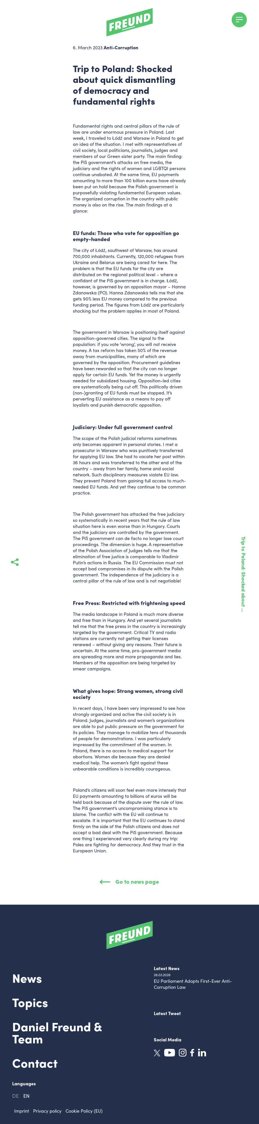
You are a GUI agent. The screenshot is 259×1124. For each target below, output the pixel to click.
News (27, 977)
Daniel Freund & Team (57, 1032)
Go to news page (129, 881)
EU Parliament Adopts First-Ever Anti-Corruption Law (193, 984)
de (15, 1095)
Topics (30, 1002)
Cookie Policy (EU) (84, 1111)
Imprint (21, 1111)
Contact (35, 1062)
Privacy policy (47, 1111)
